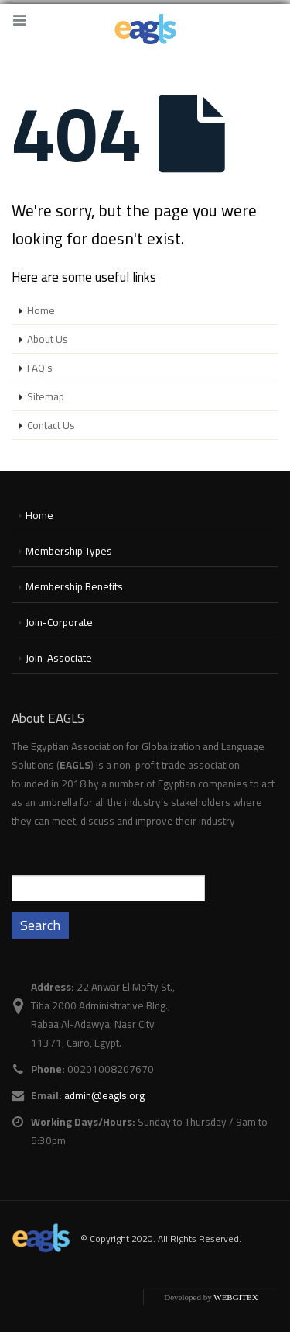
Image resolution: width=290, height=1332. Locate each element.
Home (41, 310)
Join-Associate (59, 658)
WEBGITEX (235, 1297)
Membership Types (69, 551)
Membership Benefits (74, 586)
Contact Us (51, 425)
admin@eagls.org (104, 1095)
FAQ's (40, 368)
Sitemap (45, 396)
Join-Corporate (59, 622)
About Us (47, 339)
